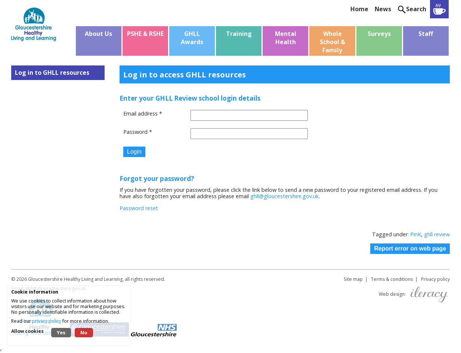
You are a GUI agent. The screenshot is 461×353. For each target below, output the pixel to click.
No (83, 332)
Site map (353, 279)
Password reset (139, 208)
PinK (415, 234)
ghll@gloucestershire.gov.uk (284, 196)
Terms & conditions (392, 279)
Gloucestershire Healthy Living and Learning (75, 279)
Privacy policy (435, 279)
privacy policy (46, 321)
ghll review (437, 234)
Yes (61, 332)
